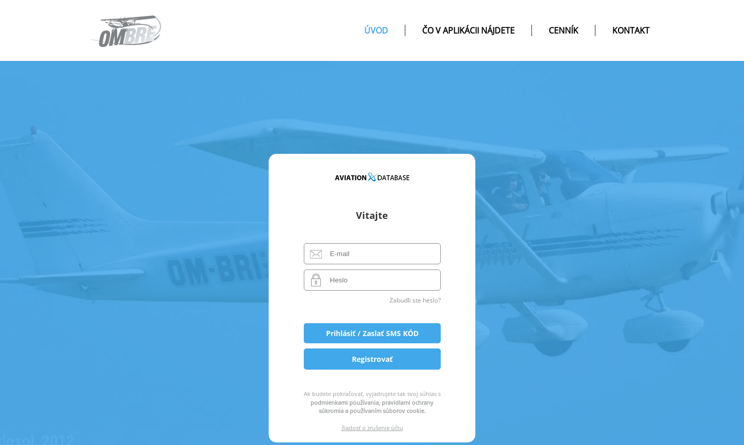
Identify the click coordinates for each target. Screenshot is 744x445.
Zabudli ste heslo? (415, 300)
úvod (376, 30)
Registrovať (372, 359)
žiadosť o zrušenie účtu (372, 428)
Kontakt (630, 30)
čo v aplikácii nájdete (468, 30)
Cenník (563, 30)
